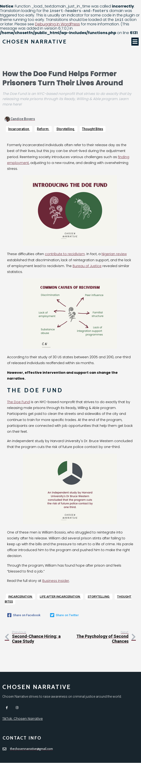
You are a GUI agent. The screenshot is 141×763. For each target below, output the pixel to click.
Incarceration (19, 129)
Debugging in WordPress (57, 24)
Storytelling (65, 129)
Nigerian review (114, 254)
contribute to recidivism (65, 254)
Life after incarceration (60, 596)
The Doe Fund (18, 402)
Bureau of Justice (87, 266)
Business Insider (55, 580)
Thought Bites (92, 129)
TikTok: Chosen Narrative (22, 718)
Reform (43, 129)
